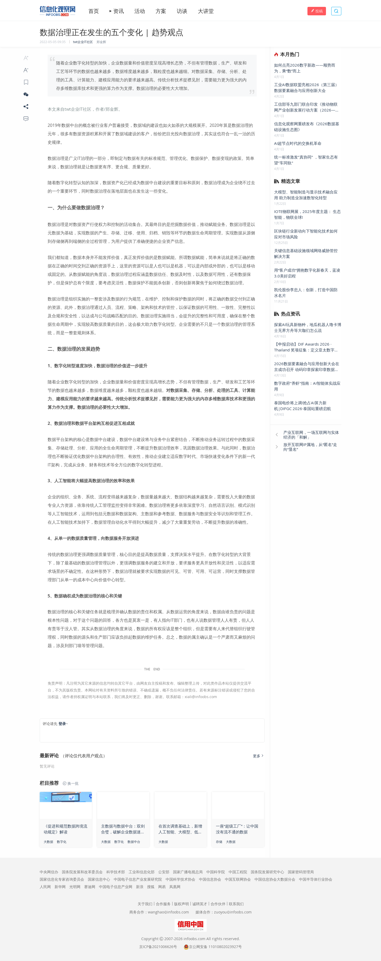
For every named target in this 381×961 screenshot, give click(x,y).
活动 (139, 11)
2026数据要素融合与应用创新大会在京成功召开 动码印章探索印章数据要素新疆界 (306, 366)
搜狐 (151, 886)
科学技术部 (115, 871)
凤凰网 (174, 886)
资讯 (118, 11)
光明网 (74, 886)
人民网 (45, 886)
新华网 (60, 886)
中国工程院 (238, 871)
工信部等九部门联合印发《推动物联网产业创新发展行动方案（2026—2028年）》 (306, 107)
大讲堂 (206, 11)
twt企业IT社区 (83, 42)
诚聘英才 (199, 903)
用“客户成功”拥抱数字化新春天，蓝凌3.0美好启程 (307, 272)
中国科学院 (215, 871)
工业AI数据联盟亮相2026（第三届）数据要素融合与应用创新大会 (306, 87)
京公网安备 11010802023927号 (215, 946)
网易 (162, 886)
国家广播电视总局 (188, 871)
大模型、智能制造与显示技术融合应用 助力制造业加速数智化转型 (306, 194)
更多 (259, 755)
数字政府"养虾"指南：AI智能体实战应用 (307, 386)
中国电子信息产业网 (115, 886)
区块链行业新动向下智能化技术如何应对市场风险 (306, 233)
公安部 (163, 871)
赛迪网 (89, 886)
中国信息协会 (210, 879)
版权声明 (181, 903)
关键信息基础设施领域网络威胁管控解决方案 (306, 253)
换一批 (71, 783)
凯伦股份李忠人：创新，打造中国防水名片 (306, 292)
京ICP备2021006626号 (158, 946)
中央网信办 (49, 871)
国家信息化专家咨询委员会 (62, 879)
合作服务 (163, 903)
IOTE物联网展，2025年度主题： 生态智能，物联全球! (307, 214)
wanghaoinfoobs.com (168, 911)
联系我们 (236, 903)
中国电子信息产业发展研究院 (138, 879)
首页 (93, 11)
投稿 (316, 10)
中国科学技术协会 (180, 879)
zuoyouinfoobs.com (233, 911)
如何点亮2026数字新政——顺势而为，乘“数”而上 (304, 67)
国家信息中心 (99, 879)
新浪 (139, 886)
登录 (62, 723)
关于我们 (145, 903)
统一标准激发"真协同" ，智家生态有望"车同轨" (306, 159)
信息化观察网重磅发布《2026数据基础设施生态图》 (306, 126)
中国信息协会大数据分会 (275, 879)
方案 (161, 11)
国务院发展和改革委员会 (82, 871)
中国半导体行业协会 (315, 879)
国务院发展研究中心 (267, 871)
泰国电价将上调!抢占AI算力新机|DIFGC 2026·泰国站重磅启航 (302, 405)
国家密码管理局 (301, 871)
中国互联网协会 (238, 879)
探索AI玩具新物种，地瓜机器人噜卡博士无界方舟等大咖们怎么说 (307, 327)
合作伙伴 (218, 903)
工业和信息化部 (142, 871)
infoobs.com (194, 938)
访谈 (182, 11)
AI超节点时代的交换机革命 (297, 143)
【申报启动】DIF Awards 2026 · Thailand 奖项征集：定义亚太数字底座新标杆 (306, 347)
